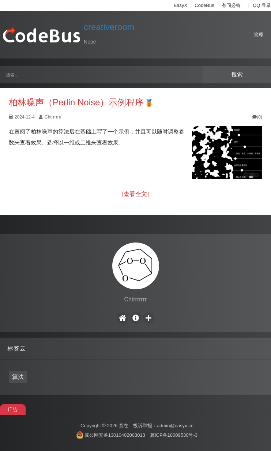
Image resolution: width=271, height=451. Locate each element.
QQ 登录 (262, 5)
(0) (257, 117)
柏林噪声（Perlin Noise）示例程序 (76, 102)
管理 (258, 35)
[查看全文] (135, 194)
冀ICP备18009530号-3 (173, 434)
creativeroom (109, 27)
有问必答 (231, 5)
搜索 (237, 74)
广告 (13, 409)
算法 (18, 377)
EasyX (181, 5)
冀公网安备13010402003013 (114, 434)
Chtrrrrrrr (53, 117)
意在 (123, 425)
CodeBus (204, 5)
